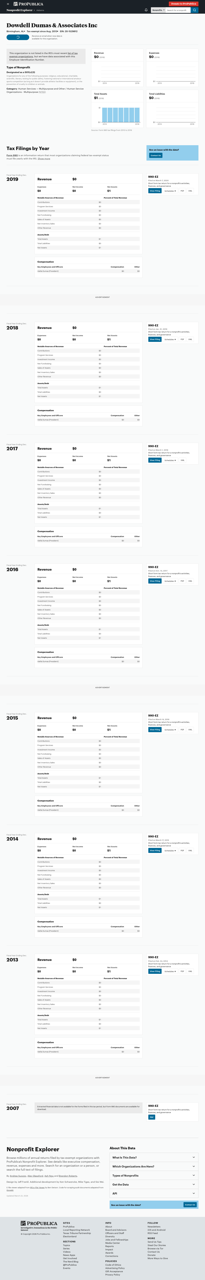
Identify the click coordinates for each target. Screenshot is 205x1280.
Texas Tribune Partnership (77, 1233)
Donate (151, 1254)
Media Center (112, 1242)
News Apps (69, 1254)
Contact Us (156, 155)
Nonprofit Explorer (19, 10)
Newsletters (154, 1226)
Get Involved (70, 1258)
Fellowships (122, 1239)
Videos (66, 1251)
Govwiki (10, 1190)
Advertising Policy (115, 1268)
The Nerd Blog (70, 1261)
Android (161, 1229)
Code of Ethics (113, 1264)
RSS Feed (153, 1233)
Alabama (40, 10)
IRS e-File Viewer (37, 1187)
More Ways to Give (158, 1258)
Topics (66, 1245)
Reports (109, 1246)
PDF (182, 190)
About (108, 1226)
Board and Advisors (115, 1229)
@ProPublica (70, 1264)
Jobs (107, 1239)
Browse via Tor (155, 1248)
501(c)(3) (30, 72)
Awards (109, 1252)
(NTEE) (42, 91)
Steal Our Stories (157, 1245)
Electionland (69, 1236)
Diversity (110, 1236)
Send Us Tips (154, 1241)
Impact (109, 1249)
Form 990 (12, 155)
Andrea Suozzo (18, 1175)
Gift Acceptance (114, 1271)
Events (66, 1268)
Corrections (111, 1255)
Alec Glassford (35, 1175)
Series (66, 1248)
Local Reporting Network (76, 1229)
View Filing (155, 190)
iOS (149, 1229)
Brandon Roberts (68, 1175)
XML (190, 190)
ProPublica (68, 1226)
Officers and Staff (114, 1233)
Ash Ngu (49, 1175)
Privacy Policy (112, 1274)
